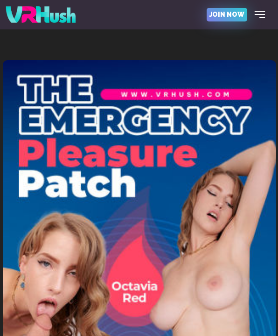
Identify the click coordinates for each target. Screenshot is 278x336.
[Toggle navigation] (259, 14)
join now (226, 14)
